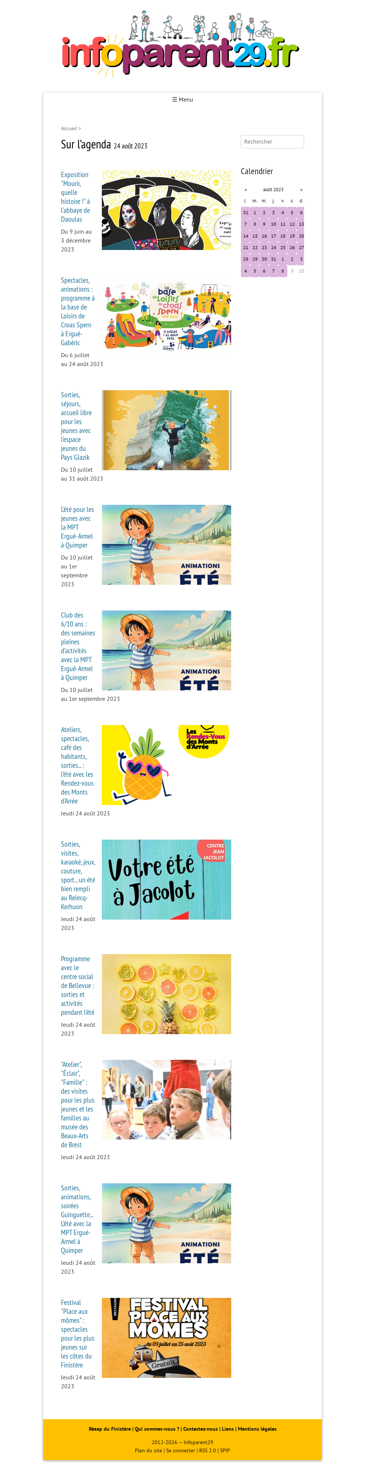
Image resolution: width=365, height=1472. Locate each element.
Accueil (69, 128)
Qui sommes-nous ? (158, 1429)
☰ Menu (182, 99)
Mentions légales (257, 1429)
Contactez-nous (200, 1429)
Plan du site (148, 1450)
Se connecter (180, 1450)
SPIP (225, 1450)
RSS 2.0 (207, 1450)
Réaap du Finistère (110, 1429)
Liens (228, 1429)
